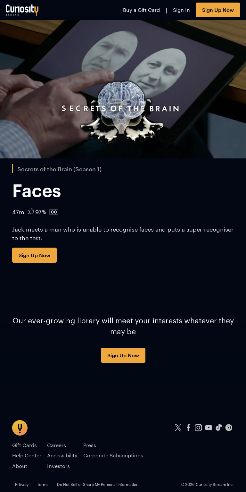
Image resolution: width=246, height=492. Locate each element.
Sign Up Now (218, 9)
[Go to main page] (22, 10)
